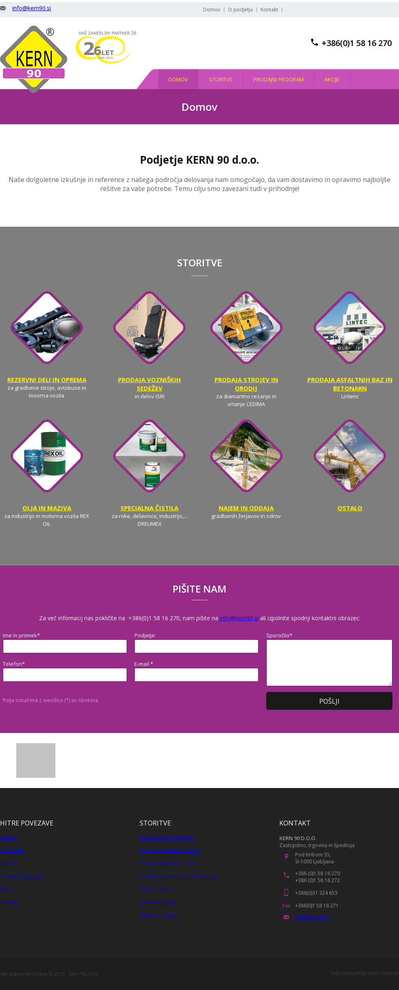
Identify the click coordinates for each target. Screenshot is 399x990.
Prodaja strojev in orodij (168, 863)
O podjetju (12, 850)
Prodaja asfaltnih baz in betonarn (178, 876)
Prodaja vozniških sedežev (170, 850)
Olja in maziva (156, 889)
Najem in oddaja (159, 915)
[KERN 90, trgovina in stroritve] (33, 59)
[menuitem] (178, 79)
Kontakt (9, 902)
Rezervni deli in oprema (167, 837)
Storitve (9, 863)
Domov (8, 837)
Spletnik (390, 973)
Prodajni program (21, 876)
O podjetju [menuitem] (240, 9)
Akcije (6, 889)
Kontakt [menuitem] (269, 9)
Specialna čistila (158, 902)
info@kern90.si (31, 8)
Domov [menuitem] (211, 9)
